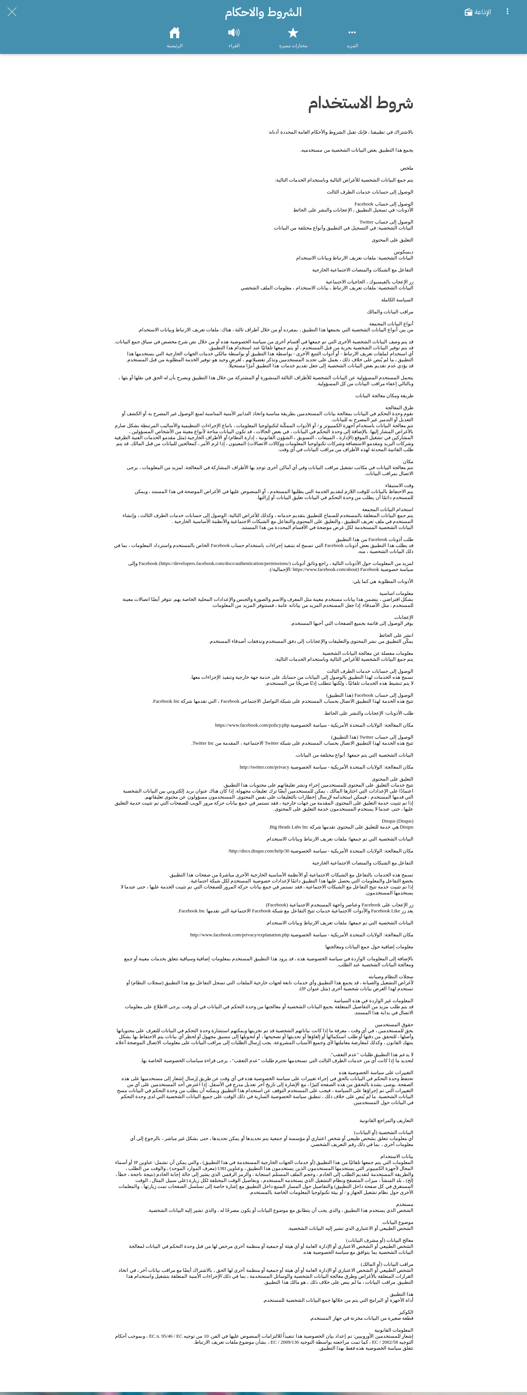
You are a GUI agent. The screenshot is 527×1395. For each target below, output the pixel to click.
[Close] (11, 11)
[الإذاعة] (481, 12)
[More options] (508, 12)
